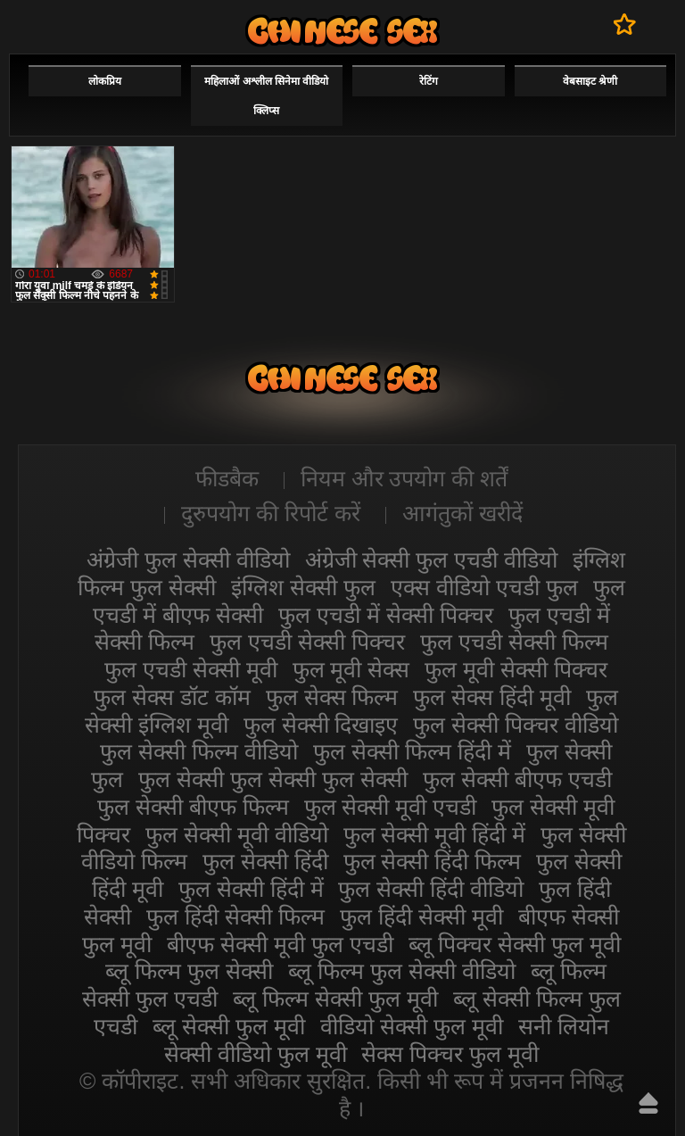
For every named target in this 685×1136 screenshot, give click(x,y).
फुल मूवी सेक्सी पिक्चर (516, 669)
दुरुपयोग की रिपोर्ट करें (270, 513)
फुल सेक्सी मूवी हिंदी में (434, 834)
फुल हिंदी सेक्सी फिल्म (235, 916)
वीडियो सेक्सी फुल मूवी (411, 1026)
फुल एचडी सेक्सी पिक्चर (307, 641)
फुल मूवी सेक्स (351, 669)
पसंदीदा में (625, 24)
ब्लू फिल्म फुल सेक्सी (189, 970)
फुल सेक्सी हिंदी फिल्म (432, 861)
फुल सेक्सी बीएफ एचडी (517, 779)
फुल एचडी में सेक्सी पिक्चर (385, 614)
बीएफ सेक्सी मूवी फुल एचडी (280, 944)
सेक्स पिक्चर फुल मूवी (450, 1053)
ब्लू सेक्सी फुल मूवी (229, 1026)
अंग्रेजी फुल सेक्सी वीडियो (188, 559)
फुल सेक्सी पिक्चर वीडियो (515, 724)
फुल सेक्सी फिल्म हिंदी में (412, 751)
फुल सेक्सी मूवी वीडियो (236, 834)
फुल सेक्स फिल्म (332, 696)
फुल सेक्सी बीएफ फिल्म (193, 806)
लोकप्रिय (104, 81)
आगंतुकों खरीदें (462, 513)
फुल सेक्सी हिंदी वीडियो (431, 888)
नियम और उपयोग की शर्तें (404, 478)
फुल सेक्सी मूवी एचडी (390, 806)
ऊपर (648, 1103)
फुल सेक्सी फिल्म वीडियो (199, 751)
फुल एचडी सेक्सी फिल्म (514, 641)
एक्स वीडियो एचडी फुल (484, 587)
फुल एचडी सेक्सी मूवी (190, 669)
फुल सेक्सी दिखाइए (321, 724)
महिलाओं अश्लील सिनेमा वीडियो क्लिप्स (266, 96)
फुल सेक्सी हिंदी (265, 861)
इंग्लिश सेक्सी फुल (303, 587)
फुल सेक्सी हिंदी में (251, 888)
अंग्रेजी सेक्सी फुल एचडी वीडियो (431, 559)
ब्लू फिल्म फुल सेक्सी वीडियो (402, 970)
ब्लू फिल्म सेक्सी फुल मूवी (335, 998)
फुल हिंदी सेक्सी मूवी (421, 916)
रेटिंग (428, 81)
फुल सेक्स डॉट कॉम (172, 696)
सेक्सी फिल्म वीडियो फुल (342, 31)
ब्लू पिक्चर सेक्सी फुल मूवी (515, 944)
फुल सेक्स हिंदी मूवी (492, 696)
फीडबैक (227, 478)
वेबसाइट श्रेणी (590, 81)
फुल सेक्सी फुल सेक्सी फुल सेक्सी (273, 779)
